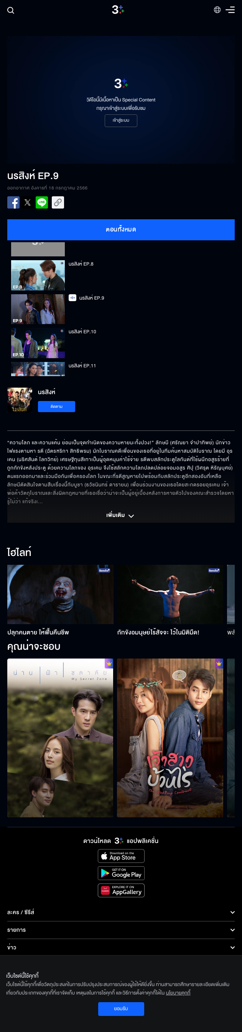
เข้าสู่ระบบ (121, 120)
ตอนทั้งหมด (121, 230)
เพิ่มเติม (120, 516)
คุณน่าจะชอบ (34, 647)
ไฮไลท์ (19, 553)
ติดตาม (57, 406)
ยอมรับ (121, 1008)
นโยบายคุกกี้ (178, 993)
